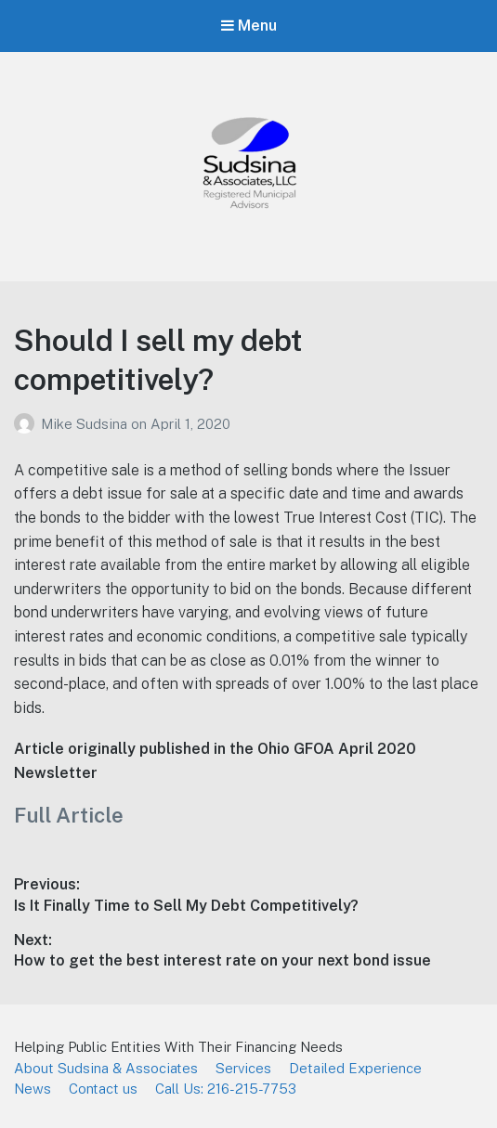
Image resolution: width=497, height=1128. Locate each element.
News (32, 1088)
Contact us (103, 1088)
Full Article (69, 815)
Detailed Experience (355, 1068)
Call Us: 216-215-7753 (225, 1088)
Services (243, 1068)
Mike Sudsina (86, 424)
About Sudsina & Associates (106, 1068)
